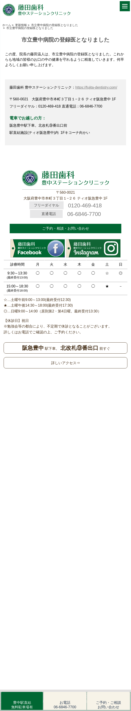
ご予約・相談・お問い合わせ (65, 228)
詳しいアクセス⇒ (65, 363)
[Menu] (125, 6)
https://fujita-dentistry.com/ (96, 87)
